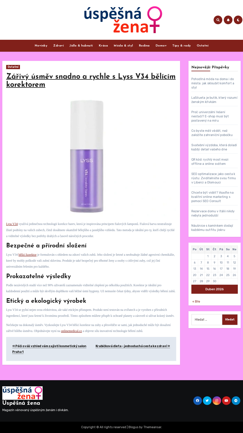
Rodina (144, 45)
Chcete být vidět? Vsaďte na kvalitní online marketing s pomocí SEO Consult (212, 197)
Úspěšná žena (21, 403)
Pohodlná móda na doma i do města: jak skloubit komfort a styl (212, 83)
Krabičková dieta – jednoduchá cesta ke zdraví (133, 346)
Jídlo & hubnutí (81, 45)
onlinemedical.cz (71, 331)
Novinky (41, 45)
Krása (103, 45)
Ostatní (203, 45)
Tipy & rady (181, 45)
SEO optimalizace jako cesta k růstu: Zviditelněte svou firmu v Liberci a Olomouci (213, 178)
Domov (161, 45)
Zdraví (58, 45)
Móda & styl (123, 45)
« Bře (196, 301)
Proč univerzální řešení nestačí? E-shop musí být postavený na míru (210, 116)
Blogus (133, 427)
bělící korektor (28, 254)
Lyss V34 (12, 224)
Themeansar (152, 427)
